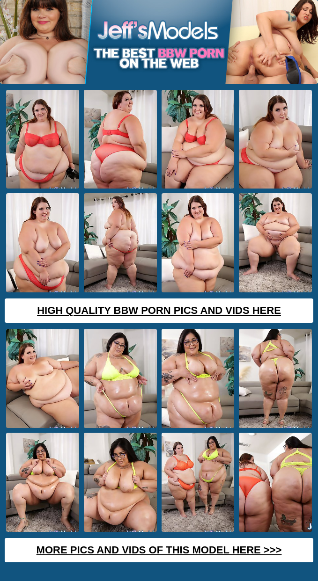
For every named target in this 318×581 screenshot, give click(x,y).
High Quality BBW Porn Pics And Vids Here (159, 310)
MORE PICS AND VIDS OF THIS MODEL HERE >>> (159, 550)
